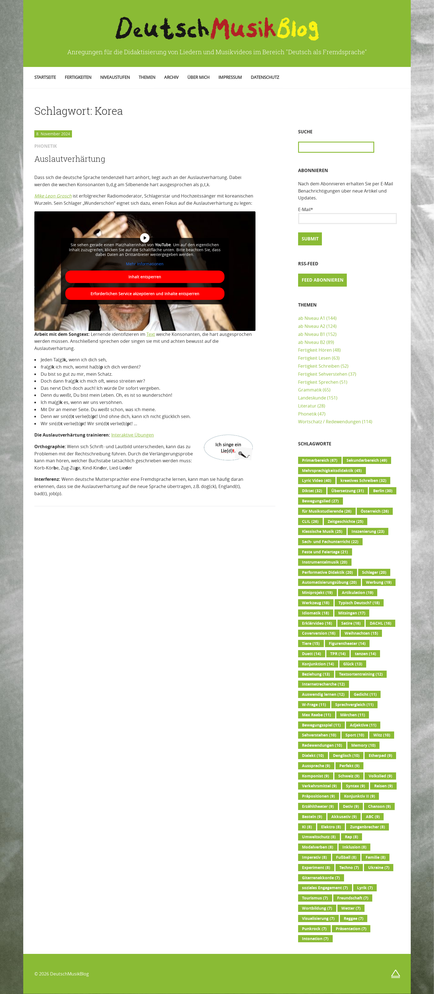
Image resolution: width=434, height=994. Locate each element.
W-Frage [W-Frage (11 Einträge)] (314, 704)
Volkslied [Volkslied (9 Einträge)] (380, 776)
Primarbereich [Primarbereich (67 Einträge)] (319, 460)
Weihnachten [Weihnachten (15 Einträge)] (361, 633)
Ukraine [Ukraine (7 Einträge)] (378, 867)
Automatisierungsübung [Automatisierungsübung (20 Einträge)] (329, 582)
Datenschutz (265, 77)
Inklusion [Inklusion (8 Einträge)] (354, 847)
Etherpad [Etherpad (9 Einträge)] (380, 755)
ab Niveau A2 (311, 326)
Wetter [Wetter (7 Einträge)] (351, 908)
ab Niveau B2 (311, 342)
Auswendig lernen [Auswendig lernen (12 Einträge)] (323, 694)
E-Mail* (347, 215)
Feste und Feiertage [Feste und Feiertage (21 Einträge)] (325, 552)
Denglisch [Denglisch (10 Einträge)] (346, 755)
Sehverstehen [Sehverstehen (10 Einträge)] (319, 735)
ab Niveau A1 (311, 318)
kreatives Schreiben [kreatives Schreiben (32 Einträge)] (363, 480)
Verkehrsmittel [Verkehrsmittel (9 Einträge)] (319, 786)
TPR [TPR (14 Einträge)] (338, 653)
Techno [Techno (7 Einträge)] (349, 867)
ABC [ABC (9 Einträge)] (373, 816)
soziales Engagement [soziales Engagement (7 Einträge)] (325, 888)
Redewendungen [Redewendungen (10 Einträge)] (322, 745)
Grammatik (310, 390)
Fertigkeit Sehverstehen (322, 374)
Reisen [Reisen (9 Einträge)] (383, 786)
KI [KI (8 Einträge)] (307, 827)
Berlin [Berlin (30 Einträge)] (382, 491)
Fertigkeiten (78, 77)
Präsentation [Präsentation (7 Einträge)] (351, 928)
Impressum (230, 77)
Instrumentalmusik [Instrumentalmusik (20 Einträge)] (324, 562)
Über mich (198, 77)
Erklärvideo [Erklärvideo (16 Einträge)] (317, 623)
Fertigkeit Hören (315, 350)
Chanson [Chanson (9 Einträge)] (379, 806)
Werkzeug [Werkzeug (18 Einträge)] (315, 603)
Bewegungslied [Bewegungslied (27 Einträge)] (320, 501)
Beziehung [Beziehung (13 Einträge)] (316, 674)
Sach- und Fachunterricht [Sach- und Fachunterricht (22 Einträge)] (330, 541)
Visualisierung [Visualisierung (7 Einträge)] (318, 918)
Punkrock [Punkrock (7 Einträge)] (314, 928)
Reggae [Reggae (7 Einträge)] (353, 918)
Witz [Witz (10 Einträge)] (381, 735)
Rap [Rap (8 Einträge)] (351, 837)
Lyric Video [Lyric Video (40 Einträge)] (316, 480)
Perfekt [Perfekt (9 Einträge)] (349, 766)
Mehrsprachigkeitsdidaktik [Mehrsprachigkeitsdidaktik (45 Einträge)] (332, 470)
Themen (147, 77)
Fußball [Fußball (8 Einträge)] (346, 857)
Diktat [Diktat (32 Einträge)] (312, 491)
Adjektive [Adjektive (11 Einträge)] (363, 725)
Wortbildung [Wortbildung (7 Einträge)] (317, 908)
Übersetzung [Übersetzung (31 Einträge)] (347, 491)
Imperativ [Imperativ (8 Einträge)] (314, 857)
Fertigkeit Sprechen (318, 382)
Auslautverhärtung (69, 159)
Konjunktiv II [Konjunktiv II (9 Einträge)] (359, 796)
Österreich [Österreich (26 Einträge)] (375, 511)
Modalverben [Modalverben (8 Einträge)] (317, 847)
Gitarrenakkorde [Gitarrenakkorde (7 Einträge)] (321, 878)
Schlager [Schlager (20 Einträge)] (374, 572)
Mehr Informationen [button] (145, 263)
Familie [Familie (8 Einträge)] (376, 857)
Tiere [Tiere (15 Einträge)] (311, 643)
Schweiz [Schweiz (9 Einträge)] (349, 776)
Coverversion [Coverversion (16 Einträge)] (318, 633)
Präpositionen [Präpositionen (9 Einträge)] (318, 796)
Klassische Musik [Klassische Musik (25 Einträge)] (322, 531)
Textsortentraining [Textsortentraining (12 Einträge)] (361, 674)
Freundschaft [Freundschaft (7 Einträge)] (352, 898)
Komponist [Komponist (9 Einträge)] (315, 776)
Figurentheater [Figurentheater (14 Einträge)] (347, 643)
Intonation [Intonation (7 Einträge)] (315, 938)
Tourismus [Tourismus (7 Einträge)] (315, 898)
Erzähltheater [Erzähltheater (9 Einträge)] (318, 806)
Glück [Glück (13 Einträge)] (352, 664)
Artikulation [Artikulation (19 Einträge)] (357, 592)
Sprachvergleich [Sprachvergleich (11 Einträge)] (354, 704)
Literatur (307, 406)
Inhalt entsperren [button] (144, 276)
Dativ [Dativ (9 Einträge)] (351, 806)
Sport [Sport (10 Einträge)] (354, 735)
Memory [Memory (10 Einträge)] (363, 745)
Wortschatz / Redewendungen (329, 422)
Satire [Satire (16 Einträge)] (351, 623)
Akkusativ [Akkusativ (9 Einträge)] (344, 816)
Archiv (171, 77)
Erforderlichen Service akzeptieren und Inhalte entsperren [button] (145, 293)
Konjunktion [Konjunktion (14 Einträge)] (318, 664)
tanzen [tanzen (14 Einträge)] (365, 653)
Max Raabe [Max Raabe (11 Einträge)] (316, 715)
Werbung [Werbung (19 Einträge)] (379, 582)
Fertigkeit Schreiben (319, 366)
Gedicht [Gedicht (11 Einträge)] (365, 694)
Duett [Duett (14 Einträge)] (311, 653)
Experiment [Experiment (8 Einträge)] (316, 867)
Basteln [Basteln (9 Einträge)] (312, 816)
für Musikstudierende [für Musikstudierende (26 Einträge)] (327, 511)
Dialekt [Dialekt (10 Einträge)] (313, 755)
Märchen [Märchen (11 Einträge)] (352, 715)
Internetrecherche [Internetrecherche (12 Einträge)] (323, 684)
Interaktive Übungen (132, 435)
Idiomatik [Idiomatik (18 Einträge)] (315, 613)
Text (150, 334)
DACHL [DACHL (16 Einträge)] (380, 623)
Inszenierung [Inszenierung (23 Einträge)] (368, 531)
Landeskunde (312, 398)
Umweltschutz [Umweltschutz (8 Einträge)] (319, 837)
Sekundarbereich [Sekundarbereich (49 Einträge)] (367, 460)
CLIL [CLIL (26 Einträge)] (310, 521)
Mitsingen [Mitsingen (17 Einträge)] (351, 613)
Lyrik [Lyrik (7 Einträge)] (365, 888)
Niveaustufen (115, 77)
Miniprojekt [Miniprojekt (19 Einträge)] (317, 592)
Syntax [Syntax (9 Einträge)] (355, 786)
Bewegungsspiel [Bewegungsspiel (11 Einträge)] (321, 725)
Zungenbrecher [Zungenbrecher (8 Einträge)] (367, 827)
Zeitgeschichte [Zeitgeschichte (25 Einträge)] (345, 521)
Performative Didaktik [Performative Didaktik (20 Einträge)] (327, 572)
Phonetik (307, 414)
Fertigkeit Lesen (314, 358)
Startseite (45, 77)
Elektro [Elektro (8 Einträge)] (331, 827)
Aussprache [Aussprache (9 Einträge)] (316, 766)
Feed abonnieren (322, 280)
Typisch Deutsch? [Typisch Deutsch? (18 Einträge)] (359, 603)
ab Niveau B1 (311, 334)
